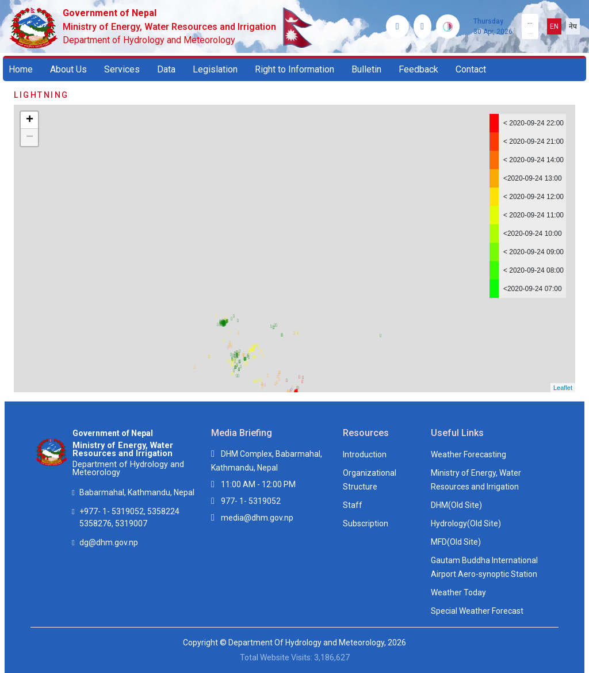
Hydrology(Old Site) (466, 523)
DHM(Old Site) (456, 505)
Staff (352, 505)
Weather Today (458, 592)
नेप (573, 26)
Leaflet (562, 387)
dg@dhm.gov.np (108, 542)
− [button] (29, 137)
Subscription (365, 523)
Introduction (365, 454)
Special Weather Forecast (477, 610)
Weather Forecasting (468, 454)
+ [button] (29, 120)
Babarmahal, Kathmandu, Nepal (136, 492)
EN (554, 26)
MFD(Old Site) (456, 541)
